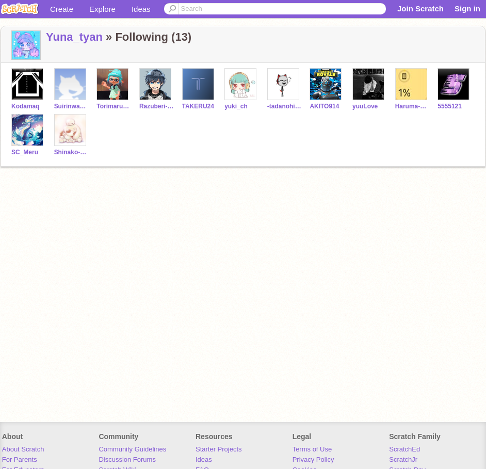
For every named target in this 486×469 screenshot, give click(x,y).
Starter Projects (219, 449)
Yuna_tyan (74, 36)
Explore (102, 9)
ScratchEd (404, 449)
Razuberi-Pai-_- (156, 106)
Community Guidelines (132, 449)
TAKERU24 (198, 106)
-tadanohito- (284, 106)
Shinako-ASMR (71, 152)
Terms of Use (312, 449)
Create (61, 9)
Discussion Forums (127, 459)
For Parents (19, 459)
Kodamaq (25, 106)
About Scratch (23, 449)
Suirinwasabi (71, 106)
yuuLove (365, 106)
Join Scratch (420, 8)
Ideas (141, 9)
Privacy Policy (313, 459)
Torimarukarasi (113, 106)
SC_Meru (24, 152)
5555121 (450, 106)
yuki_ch (236, 106)
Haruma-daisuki (412, 106)
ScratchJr (403, 459)
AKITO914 (324, 106)
